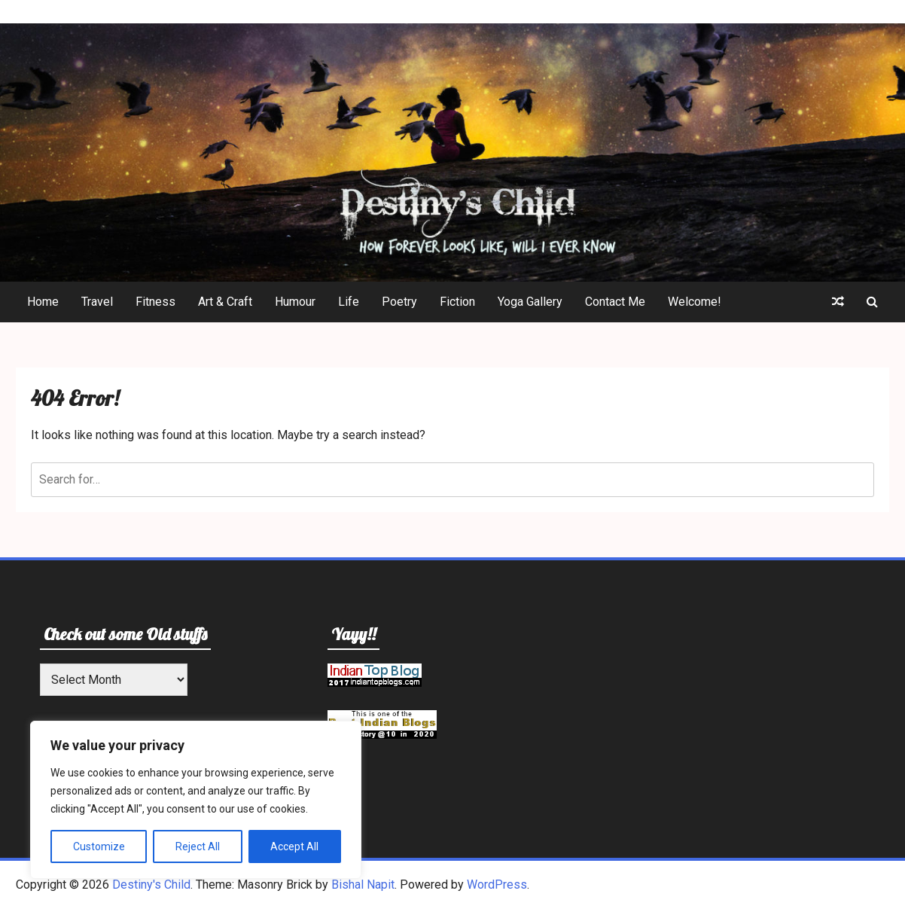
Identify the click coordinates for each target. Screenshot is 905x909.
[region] (195, 800)
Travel (97, 301)
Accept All (294, 846)
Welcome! (694, 301)
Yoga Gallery (530, 301)
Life (348, 301)
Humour (295, 301)
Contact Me (615, 301)
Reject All (197, 846)
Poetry (399, 301)
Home (43, 301)
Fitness (155, 301)
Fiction (457, 301)
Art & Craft (225, 301)
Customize (99, 846)
